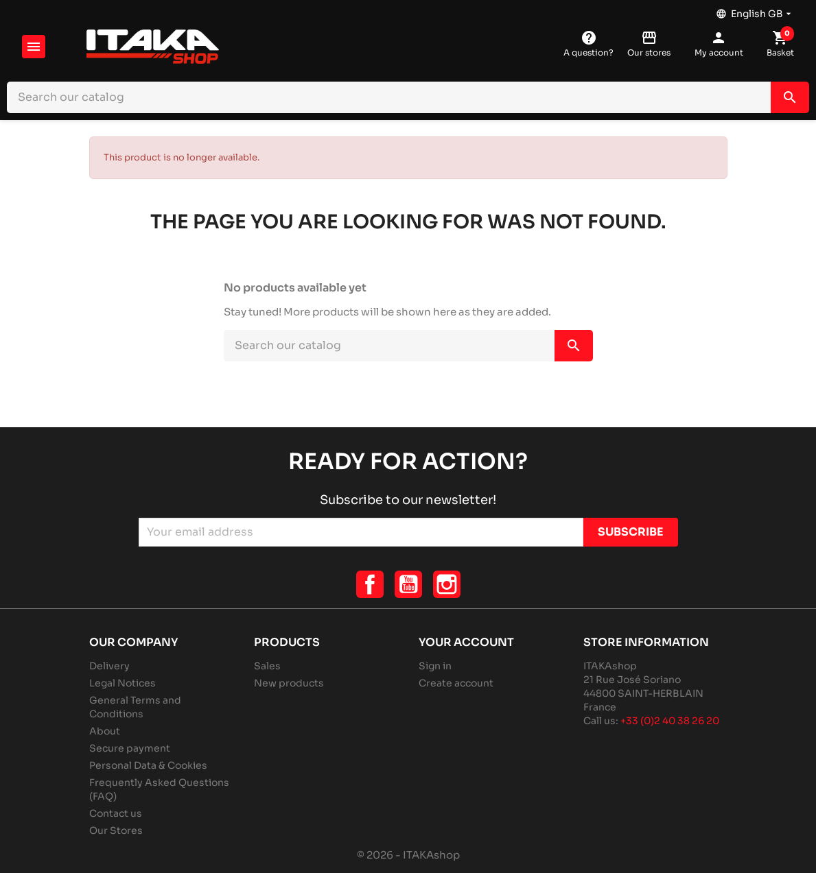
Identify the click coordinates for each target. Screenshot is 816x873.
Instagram (447, 584)
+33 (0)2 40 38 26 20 (669, 721)
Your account (466, 642)
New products (289, 683)
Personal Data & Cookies (148, 765)
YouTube (408, 584)
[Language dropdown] (755, 10)
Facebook (370, 584)
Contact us (115, 813)
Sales (267, 666)
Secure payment (129, 748)
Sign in (435, 666)
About (104, 731)
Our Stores (116, 830)
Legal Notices (122, 683)
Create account (456, 683)
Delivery (109, 666)
